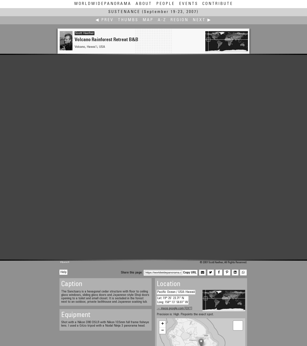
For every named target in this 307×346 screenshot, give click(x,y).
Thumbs (128, 20)
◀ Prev (105, 20)
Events (188, 4)
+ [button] (162, 324)
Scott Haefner (84, 33)
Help (63, 272)
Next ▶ (202, 20)
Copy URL (190, 272)
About (144, 4)
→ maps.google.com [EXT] (174, 308)
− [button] (162, 330)
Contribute (217, 4)
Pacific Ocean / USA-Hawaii (176, 292)
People (165, 4)
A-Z (162, 20)
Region (179, 20)
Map (148, 20)
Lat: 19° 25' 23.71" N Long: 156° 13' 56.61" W (172, 300)
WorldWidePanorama (102, 4)
